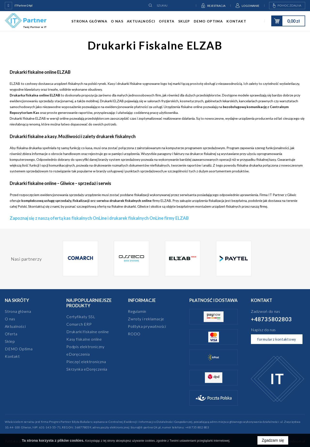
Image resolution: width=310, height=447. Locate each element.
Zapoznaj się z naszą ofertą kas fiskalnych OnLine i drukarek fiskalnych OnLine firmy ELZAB (99, 218)
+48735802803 (271, 319)
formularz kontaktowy (276, 339)
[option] (80, 259)
